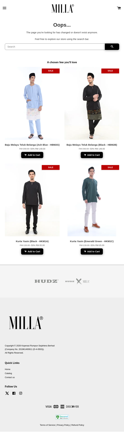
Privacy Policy (63, 425)
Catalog (8, 373)
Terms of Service (47, 425)
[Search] (55, 46)
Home (7, 369)
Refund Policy (77, 425)
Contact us (10, 377)
